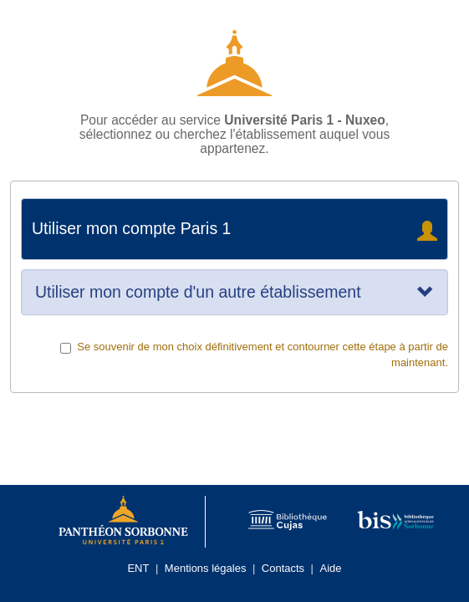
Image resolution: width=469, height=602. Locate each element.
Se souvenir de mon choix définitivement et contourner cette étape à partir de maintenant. (254, 354)
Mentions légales (206, 568)
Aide (331, 568)
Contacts (283, 568)
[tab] (234, 292)
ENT (138, 568)
